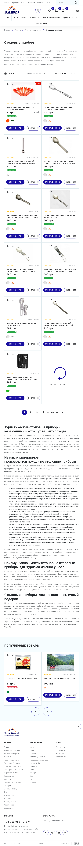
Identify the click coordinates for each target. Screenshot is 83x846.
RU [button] (48, 3)
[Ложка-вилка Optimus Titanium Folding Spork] (22, 323)
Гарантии (33, 754)
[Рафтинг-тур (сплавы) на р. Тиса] (60, 676)
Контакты (60, 754)
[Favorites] (13, 84)
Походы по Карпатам (12, 754)
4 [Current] (42, 412)
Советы (33, 770)
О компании (60, 750)
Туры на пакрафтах (11, 760)
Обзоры (33, 773)
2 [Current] (29, 412)
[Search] (67, 2)
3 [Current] (36, 412)
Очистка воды (9, 795)
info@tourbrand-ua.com (16, 826)
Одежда (66, 18)
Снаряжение (33, 18)
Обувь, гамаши (10, 802)
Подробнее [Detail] (33, 128)
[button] (38, 10)
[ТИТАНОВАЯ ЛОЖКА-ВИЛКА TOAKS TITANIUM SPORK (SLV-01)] (60, 107)
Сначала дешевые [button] (33, 73)
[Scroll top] (78, 726)
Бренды (15, 3)
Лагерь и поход (19, 18)
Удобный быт (35, 763)
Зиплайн (7, 779)
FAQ (31, 779)
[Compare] (8, 84)
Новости (31, 3)
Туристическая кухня (51, 18)
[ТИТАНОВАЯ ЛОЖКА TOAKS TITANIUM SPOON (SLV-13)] (60, 215)
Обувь (74, 18)
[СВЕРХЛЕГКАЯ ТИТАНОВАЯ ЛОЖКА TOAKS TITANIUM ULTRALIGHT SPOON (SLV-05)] (60, 161)
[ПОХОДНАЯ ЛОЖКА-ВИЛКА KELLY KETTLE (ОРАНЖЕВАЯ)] (22, 107)
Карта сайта (61, 757)
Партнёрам (60, 747)
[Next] (54, 412)
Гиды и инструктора (12, 750)
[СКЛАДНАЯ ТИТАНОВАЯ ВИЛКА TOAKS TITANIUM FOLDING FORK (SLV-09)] (60, 269)
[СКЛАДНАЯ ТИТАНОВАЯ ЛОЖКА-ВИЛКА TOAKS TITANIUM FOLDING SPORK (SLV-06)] (22, 269)
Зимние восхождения (12, 782)
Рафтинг (7, 757)
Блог (23, 3)
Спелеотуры (9, 776)
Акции (6, 3)
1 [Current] (23, 412)
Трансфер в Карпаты (12, 766)
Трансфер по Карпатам (13, 770)
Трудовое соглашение (39, 760)
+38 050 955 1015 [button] (15, 821)
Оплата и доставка (37, 757)
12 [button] (71, 73)
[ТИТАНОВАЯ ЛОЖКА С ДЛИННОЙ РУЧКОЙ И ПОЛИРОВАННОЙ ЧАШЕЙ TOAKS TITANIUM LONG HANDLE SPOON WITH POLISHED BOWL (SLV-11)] (60, 323)
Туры (8, 18)
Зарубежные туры (11, 773)
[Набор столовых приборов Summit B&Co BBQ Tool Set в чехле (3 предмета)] (22, 377)
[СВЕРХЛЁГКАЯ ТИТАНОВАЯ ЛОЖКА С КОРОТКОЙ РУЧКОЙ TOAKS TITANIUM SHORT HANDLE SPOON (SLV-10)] (22, 215)
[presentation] (35, 711)
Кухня (6, 792)
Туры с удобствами (12, 763)
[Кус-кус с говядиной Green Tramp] (22, 678)
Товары (7, 786)
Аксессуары (41, 23)
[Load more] (60, 374)
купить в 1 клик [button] (15, 128)
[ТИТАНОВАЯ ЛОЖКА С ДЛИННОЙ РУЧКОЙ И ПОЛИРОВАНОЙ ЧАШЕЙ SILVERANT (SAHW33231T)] (22, 161)
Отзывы (40, 3)
